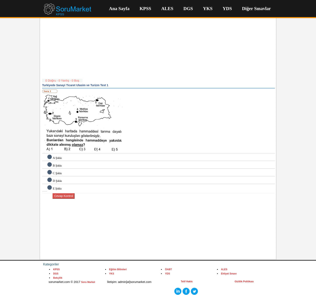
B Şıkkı (57, 165)
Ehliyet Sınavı (229, 273)
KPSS (145, 8)
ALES (167, 8)
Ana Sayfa (119, 8)
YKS (207, 8)
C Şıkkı (57, 173)
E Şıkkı (57, 188)
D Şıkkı (57, 180)
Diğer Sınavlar (256, 8)
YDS (227, 8)
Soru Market (88, 282)
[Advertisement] (158, 50)
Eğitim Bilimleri (118, 269)
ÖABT (168, 269)
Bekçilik (57, 277)
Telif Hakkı (187, 281)
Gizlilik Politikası (244, 281)
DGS (188, 8)
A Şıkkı (57, 157)
